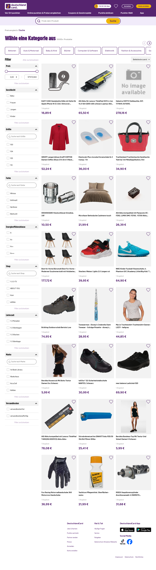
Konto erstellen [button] (143, 6)
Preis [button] (22, 66)
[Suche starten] (38, 21)
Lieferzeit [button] (22, 315)
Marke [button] (22, 354)
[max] (31, 77)
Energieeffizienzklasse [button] (22, 226)
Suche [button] (113, 21)
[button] (144, 43)
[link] (102, 6)
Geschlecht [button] (22, 90)
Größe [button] (22, 129)
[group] (12, 51)
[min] (12, 77)
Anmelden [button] (127, 6)
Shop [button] (22, 266)
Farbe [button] (22, 178)
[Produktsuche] (78, 21)
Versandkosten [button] (22, 403)
